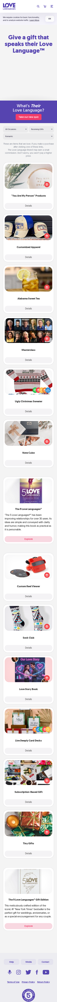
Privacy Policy (28, 982)
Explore (28, 539)
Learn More (34, 20)
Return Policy (43, 982)
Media (29, 962)
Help (11, 962)
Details (28, 206)
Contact (45, 962)
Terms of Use (13, 982)
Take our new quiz (28, 117)
